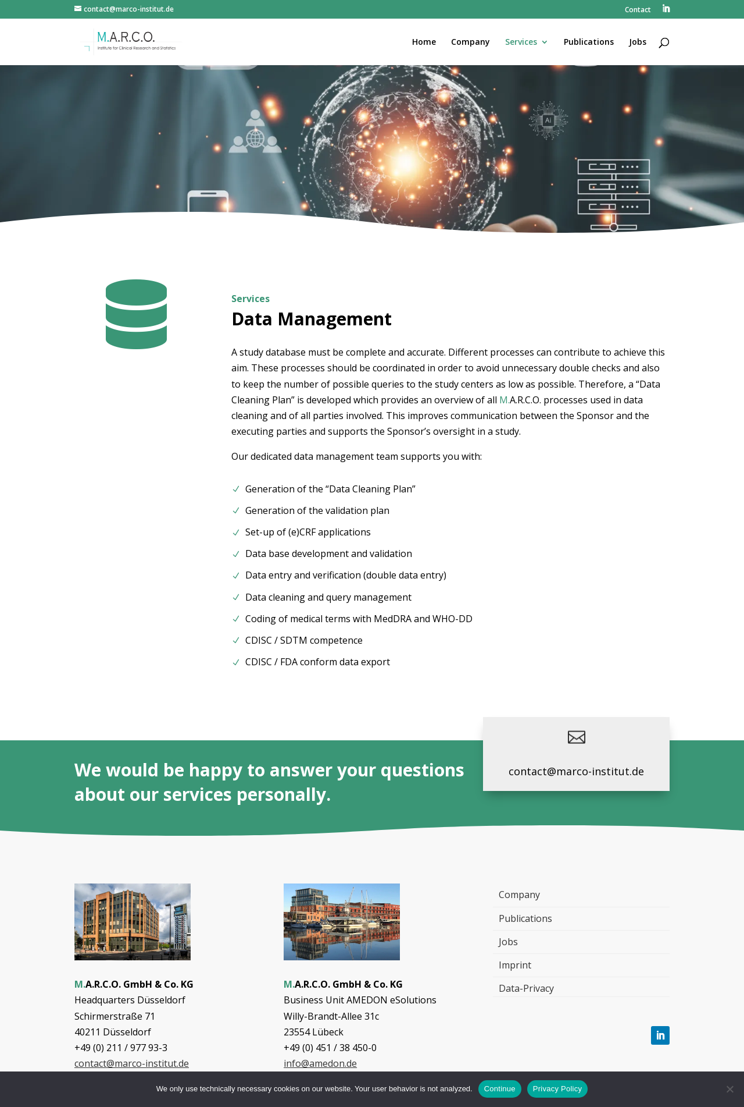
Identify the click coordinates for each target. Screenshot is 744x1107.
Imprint (515, 965)
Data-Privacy (526, 988)
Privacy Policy (557, 1088)
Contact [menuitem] (638, 10)
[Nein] (729, 1089)
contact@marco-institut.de (576, 771)
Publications (525, 918)
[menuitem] (665, 12)
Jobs (508, 941)
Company (519, 894)
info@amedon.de (320, 1063)
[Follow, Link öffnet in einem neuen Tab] (660, 1035)
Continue (500, 1088)
